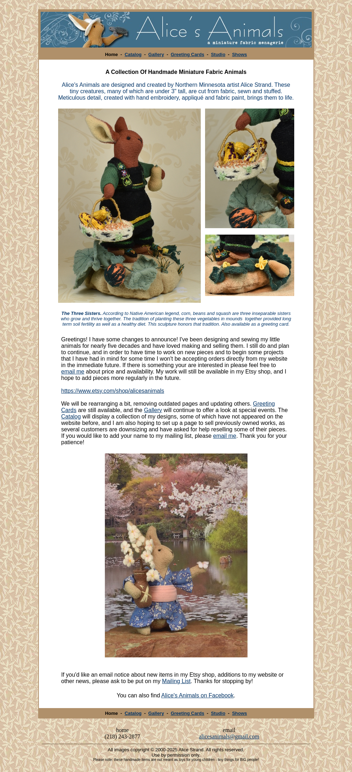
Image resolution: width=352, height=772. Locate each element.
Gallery (156, 54)
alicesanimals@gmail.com (229, 736)
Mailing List (176, 681)
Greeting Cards (187, 54)
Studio (218, 54)
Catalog (133, 54)
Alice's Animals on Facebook (197, 695)
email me (73, 372)
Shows (239, 54)
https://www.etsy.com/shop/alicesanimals (112, 391)
